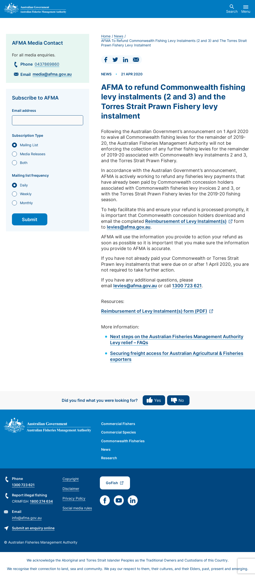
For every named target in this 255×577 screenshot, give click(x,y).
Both (23, 162)
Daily (24, 185)
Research (109, 458)
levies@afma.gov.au (128, 227)
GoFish (112, 483)
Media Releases (32, 154)
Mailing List (29, 145)
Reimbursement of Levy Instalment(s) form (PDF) (154, 311)
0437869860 (47, 64)
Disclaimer (71, 488)
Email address (24, 110)
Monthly (26, 203)
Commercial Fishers (118, 424)
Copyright (71, 479)
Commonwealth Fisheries (123, 441)
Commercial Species (118, 432)
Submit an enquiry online (33, 528)
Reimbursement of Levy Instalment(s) (186, 221)
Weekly (26, 194)
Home (106, 36)
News (118, 36)
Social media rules (77, 508)
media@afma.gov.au (52, 74)
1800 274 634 (41, 501)
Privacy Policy (74, 498)
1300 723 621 (187, 285)
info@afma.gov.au (27, 518)
